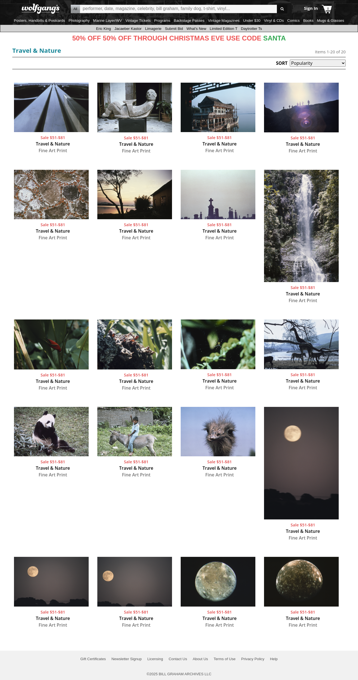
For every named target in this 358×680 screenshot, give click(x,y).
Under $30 (251, 20)
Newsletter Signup (126, 659)
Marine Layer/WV (107, 20)
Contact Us (178, 659)
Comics (293, 20)
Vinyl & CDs (274, 20)
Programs (162, 20)
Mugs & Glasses (330, 20)
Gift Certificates (93, 659)
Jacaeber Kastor (128, 29)
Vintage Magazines (223, 20)
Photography (79, 20)
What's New (196, 29)
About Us (200, 659)
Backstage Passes (189, 20)
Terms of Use (225, 659)
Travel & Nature (36, 50)
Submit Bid (174, 29)
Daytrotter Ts (251, 29)
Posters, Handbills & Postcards (39, 20)
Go (282, 9)
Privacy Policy (252, 659)
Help (273, 659)
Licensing (155, 659)
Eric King (103, 29)
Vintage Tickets (137, 20)
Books (308, 20)
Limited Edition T (223, 29)
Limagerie (153, 29)
